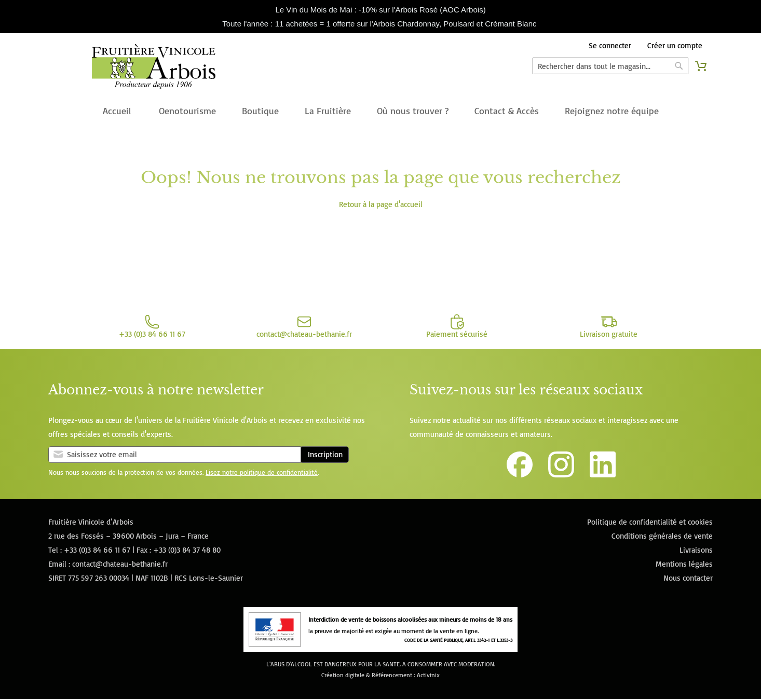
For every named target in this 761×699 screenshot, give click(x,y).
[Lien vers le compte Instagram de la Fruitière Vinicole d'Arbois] (561, 474)
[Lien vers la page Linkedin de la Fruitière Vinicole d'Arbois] (603, 474)
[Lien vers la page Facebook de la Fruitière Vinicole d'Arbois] (520, 474)
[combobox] (610, 66)
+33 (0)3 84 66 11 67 (97, 550)
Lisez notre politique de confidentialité (262, 472)
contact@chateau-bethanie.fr (120, 564)
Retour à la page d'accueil (381, 204)
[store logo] (154, 68)
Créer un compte (674, 45)
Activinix (428, 675)
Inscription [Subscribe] (325, 454)
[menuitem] (116, 112)
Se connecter (610, 45)
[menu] (380, 112)
